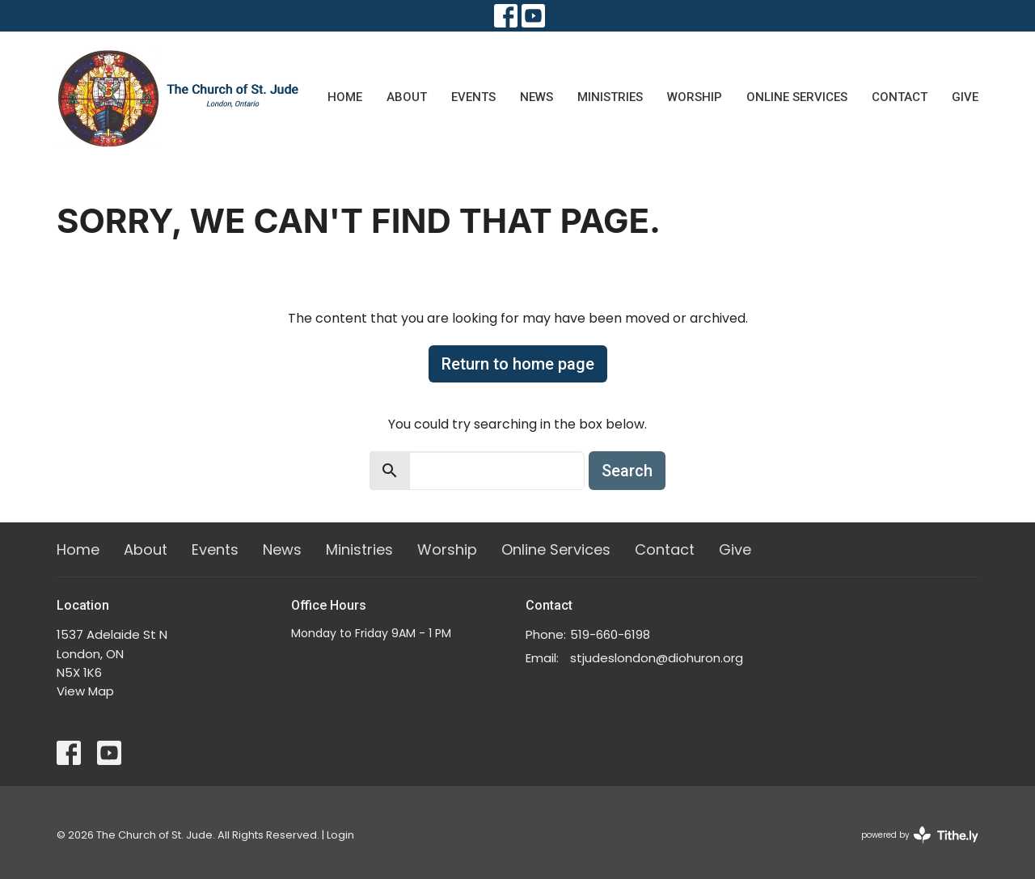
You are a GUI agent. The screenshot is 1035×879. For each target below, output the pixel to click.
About (407, 97)
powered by (919, 835)
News (536, 97)
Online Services (796, 97)
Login (340, 835)
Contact (899, 97)
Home (344, 97)
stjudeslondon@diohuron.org (656, 657)
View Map (85, 690)
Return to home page (517, 364)
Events (473, 97)
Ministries (610, 97)
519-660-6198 (610, 634)
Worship (694, 97)
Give (965, 97)
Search (627, 470)
